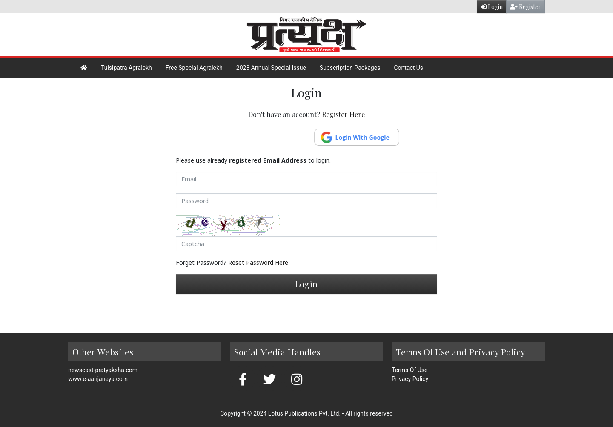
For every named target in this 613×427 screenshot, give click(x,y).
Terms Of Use (410, 370)
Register (525, 7)
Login (492, 7)
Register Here (343, 114)
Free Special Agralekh (194, 67)
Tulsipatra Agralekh (126, 67)
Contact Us (408, 67)
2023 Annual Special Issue (271, 67)
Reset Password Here (258, 262)
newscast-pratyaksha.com (102, 370)
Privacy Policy (410, 378)
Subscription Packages (350, 67)
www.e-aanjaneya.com (98, 378)
